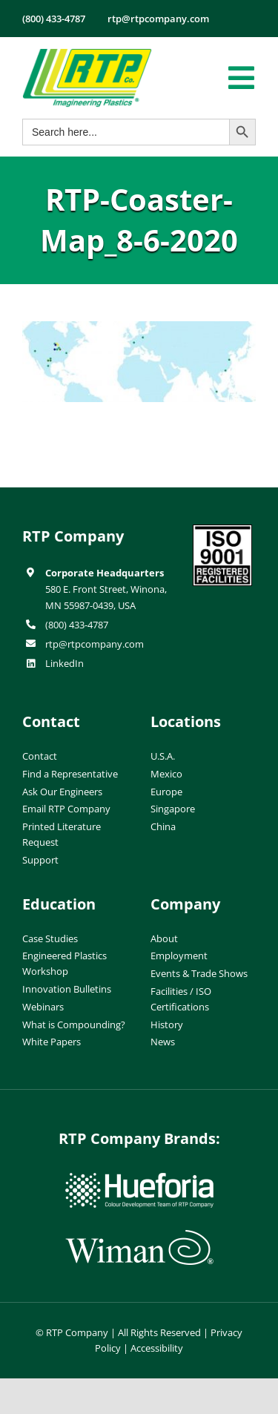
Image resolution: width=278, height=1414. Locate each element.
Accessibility (156, 1348)
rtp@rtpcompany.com (94, 644)
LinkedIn (64, 663)
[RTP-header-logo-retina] (87, 54)
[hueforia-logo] (139, 1179)
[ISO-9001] (222, 530)
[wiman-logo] (139, 1236)
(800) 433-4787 (76, 624)
